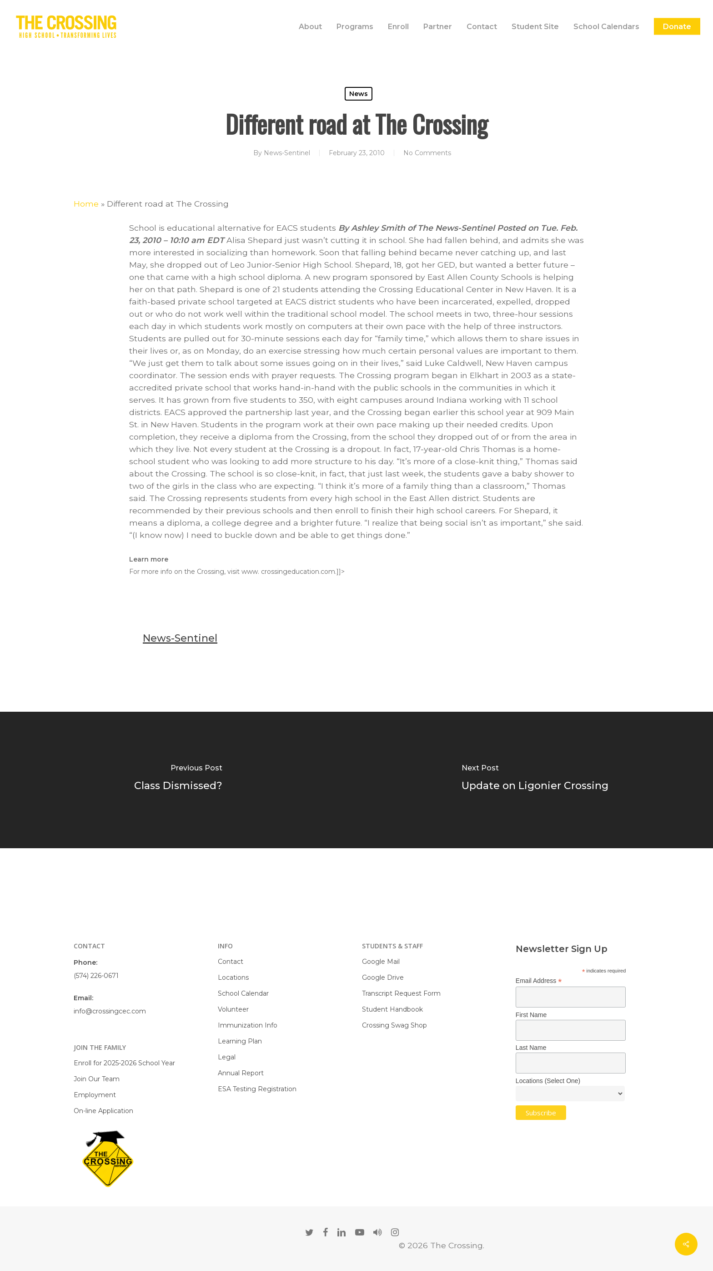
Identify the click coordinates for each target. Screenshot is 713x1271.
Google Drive (383, 977)
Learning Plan (240, 1041)
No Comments (427, 153)
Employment (95, 1095)
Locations (233, 977)
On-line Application (103, 1111)
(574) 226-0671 (96, 976)
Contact (230, 961)
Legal (227, 1057)
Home (86, 203)
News (358, 94)
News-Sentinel (287, 153)
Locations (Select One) (548, 1080)
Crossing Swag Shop (394, 1025)
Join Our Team (97, 1079)
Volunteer (233, 1009)
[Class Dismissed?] (178, 780)
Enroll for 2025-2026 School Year (124, 1063)
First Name (531, 1014)
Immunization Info (247, 1025)
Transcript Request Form (401, 993)
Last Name (531, 1047)
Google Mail (381, 961)
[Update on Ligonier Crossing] (534, 780)
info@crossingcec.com (110, 1011)
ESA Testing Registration (257, 1089)
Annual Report (241, 1073)
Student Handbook (392, 1009)
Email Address (539, 981)
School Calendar (243, 993)
